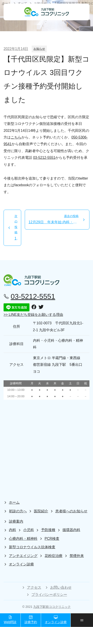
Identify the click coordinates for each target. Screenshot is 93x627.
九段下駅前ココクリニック (52, 606)
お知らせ (39, 48)
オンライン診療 (56, 619)
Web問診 (10, 619)
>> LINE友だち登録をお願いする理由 (33, 315)
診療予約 (31, 619)
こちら (16, 137)
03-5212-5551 (44, 157)
